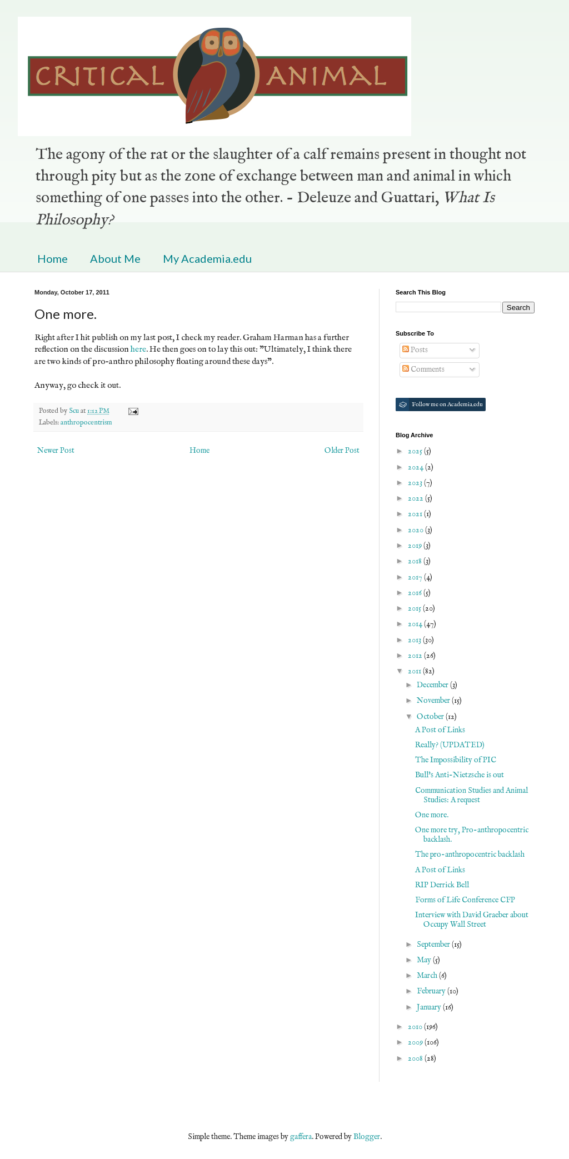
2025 (416, 451)
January (430, 1007)
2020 (416, 530)
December (433, 685)
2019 (415, 546)
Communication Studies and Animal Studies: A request (471, 795)
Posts (415, 350)
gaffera (301, 1137)
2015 (415, 608)
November (434, 701)
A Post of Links (440, 730)
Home (52, 258)
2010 (416, 1027)
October (431, 717)
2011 (415, 671)
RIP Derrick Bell (442, 885)
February (432, 991)
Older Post (342, 451)
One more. (431, 815)
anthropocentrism (86, 422)
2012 (416, 656)
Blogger (366, 1137)
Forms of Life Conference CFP (465, 900)
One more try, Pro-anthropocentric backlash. (471, 835)
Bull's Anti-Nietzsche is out (459, 775)
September (434, 945)
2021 (416, 514)
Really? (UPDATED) (450, 745)
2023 (416, 483)
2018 (415, 561)
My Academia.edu (207, 258)
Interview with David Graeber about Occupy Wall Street (471, 920)
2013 (415, 640)
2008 (416, 1058)
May (425, 960)
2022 (416, 498)
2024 (416, 467)
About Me (115, 258)
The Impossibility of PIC (455, 760)
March (428, 976)
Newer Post (55, 451)
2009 (416, 1042)
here (138, 349)
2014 (416, 624)
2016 (415, 593)
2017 (416, 577)
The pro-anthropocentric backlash (470, 855)
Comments (423, 369)
